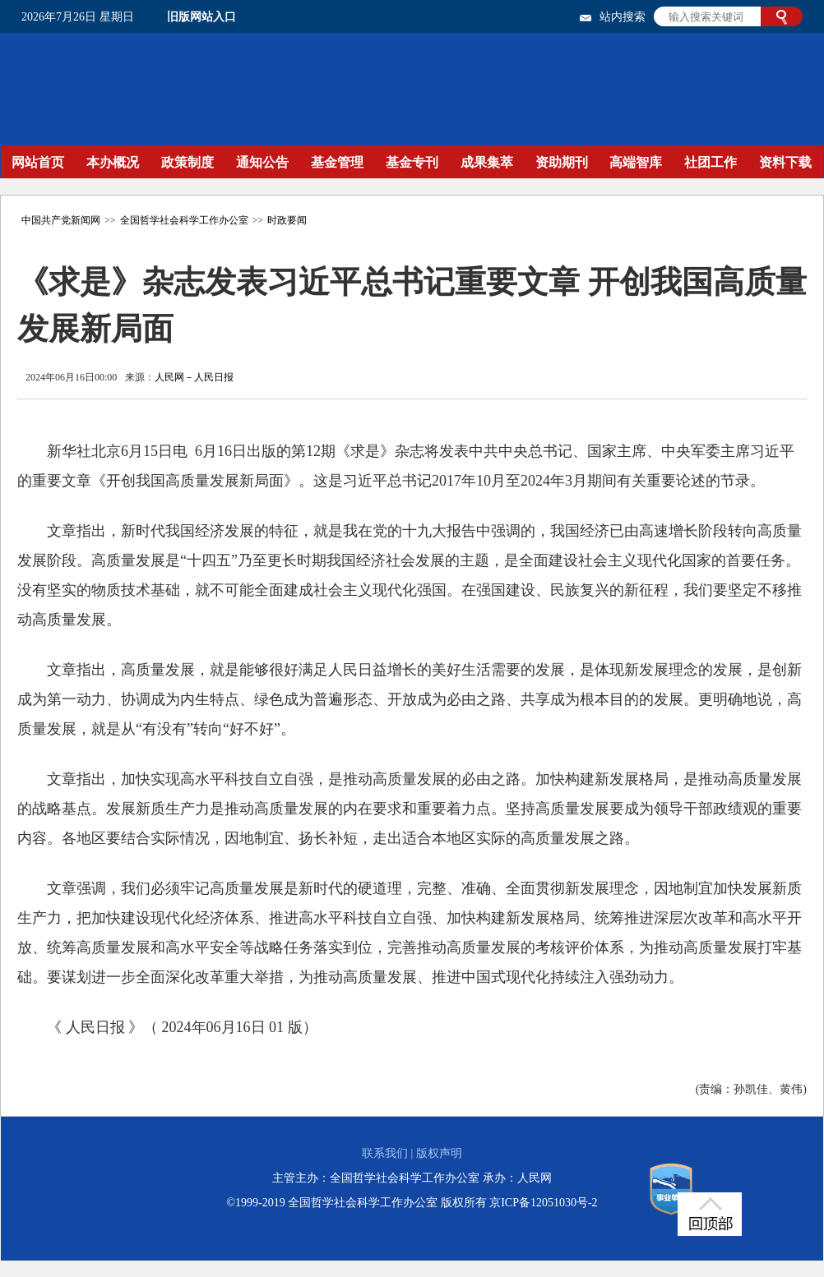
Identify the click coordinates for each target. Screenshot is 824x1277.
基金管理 (337, 162)
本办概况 (112, 162)
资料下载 (785, 162)
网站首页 (38, 162)
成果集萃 (487, 162)
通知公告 (262, 162)
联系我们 (385, 1153)
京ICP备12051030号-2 (543, 1202)
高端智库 (635, 162)
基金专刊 (412, 162)
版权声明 (439, 1153)
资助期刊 (561, 162)
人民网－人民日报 (194, 377)
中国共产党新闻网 (60, 220)
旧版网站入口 (201, 17)
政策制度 (187, 162)
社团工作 (710, 162)
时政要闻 (287, 220)
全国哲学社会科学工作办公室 (184, 220)
